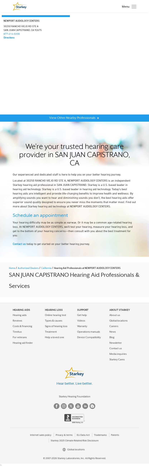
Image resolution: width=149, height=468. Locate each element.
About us (114, 315)
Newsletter (115, 342)
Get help (82, 315)
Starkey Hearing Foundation (74, 396)
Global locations (118, 320)
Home (12, 267)
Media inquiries (118, 353)
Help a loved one (54, 337)
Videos (81, 320)
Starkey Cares (117, 359)
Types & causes (53, 320)
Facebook (56, 406)
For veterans (20, 337)
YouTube (78, 406)
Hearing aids (20, 315)
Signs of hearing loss (56, 326)
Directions (9, 37)
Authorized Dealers (28, 267)
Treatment (51, 331)
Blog (111, 337)
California (46, 267)
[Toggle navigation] (128, 6)
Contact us (19, 243)
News (112, 331)
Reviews (17, 320)
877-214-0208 (12, 33)
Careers (113, 326)
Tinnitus (17, 331)
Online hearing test (55, 315)
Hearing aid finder (23, 342)
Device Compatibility (89, 337)
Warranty (82, 326)
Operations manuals (88, 331)
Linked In (85, 406)
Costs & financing (22, 326)
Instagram (64, 406)
